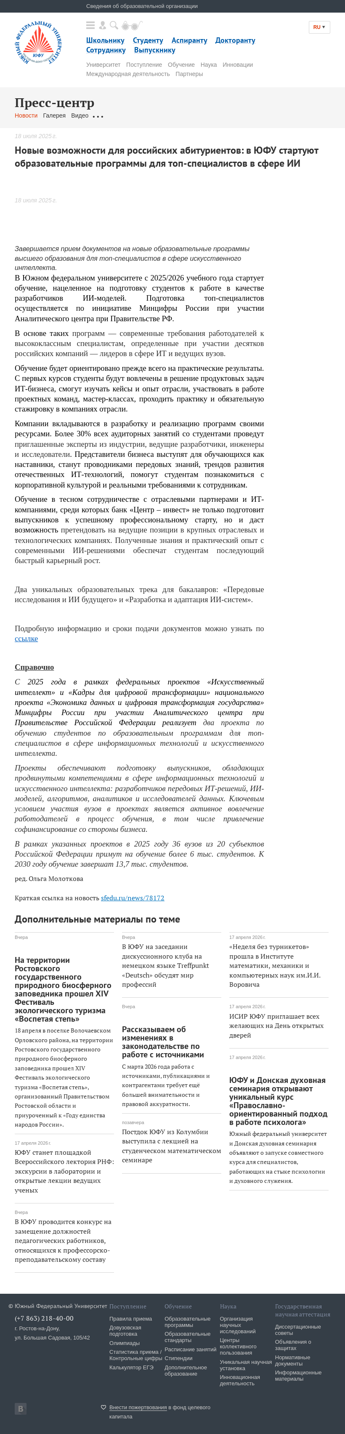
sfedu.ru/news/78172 (133, 897)
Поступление (144, 64)
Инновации (238, 64)
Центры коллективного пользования (238, 1346)
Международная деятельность (128, 74)
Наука (209, 64)
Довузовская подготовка (125, 1330)
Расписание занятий (190, 1349)
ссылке (26, 638)
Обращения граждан (122, 115)
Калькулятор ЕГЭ (131, 1367)
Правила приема (130, 1319)
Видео (79, 115)
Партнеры (189, 74)
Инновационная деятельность (240, 1380)
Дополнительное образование (186, 1370)
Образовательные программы (187, 1322)
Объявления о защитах (293, 1345)
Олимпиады (124, 1343)
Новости (26, 115)
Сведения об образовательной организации (142, 6)
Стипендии (178, 1358)
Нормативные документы (292, 1360)
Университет (103, 64)
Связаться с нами (180, 115)
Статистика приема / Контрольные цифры (135, 1355)
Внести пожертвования (138, 1407)
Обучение (181, 64)
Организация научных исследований (238, 1325)
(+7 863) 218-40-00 (44, 1318)
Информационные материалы (298, 1375)
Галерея (54, 115)
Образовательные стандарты (187, 1337)
